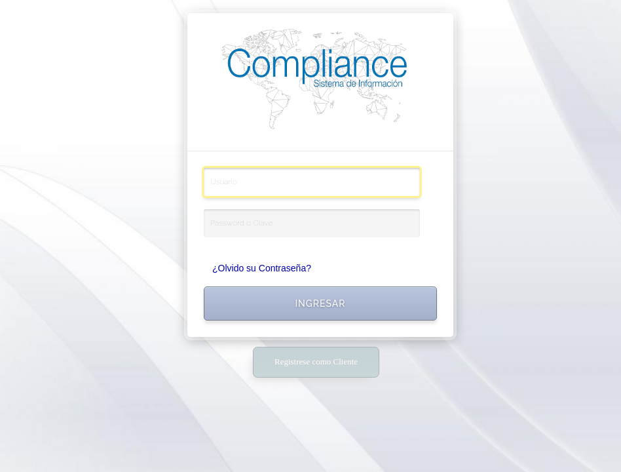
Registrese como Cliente (316, 361)
